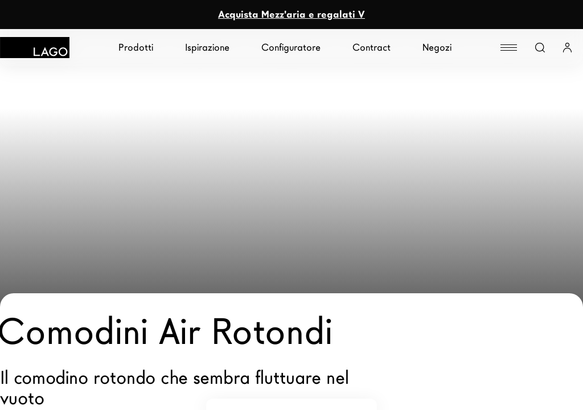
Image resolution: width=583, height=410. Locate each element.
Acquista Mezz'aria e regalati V (291, 14)
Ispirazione (207, 47)
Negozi (436, 47)
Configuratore (291, 47)
